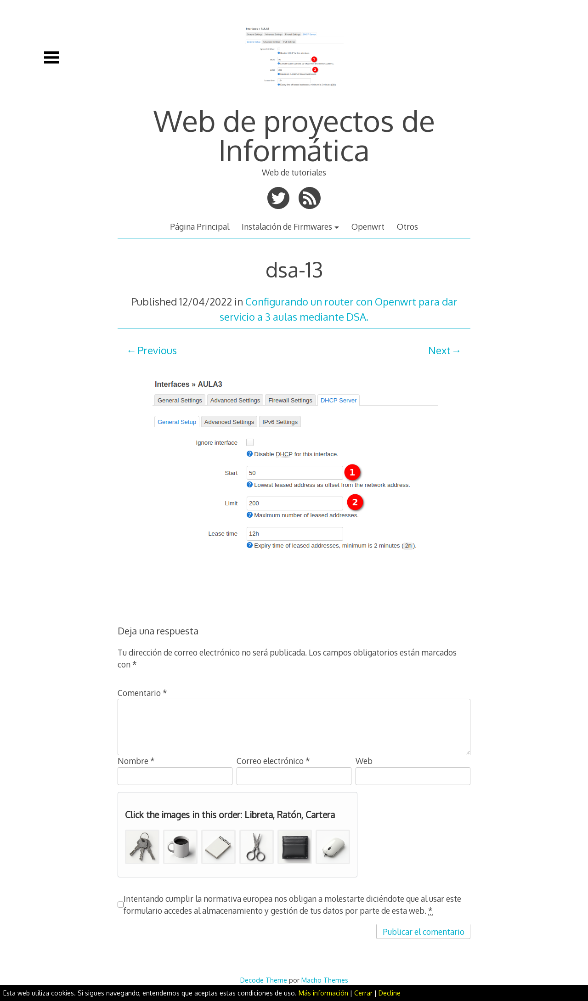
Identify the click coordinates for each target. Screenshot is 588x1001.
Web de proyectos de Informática (294, 135)
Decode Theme (263, 980)
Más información (323, 993)
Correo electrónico (273, 761)
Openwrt (367, 226)
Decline (390, 993)
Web (364, 761)
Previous (157, 350)
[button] (142, 847)
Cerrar (363, 993)
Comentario (142, 693)
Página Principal (199, 226)
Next (439, 350)
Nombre (136, 761)
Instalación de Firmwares (287, 226)
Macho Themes (324, 980)
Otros (407, 226)
